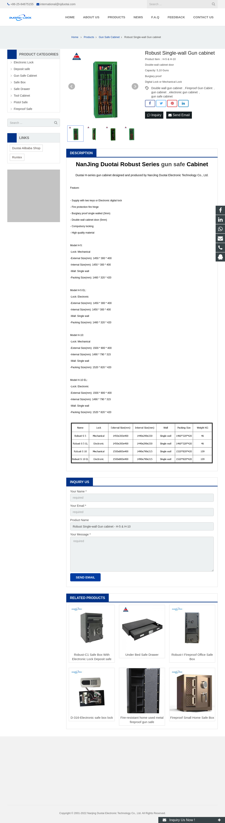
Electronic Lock (24, 62)
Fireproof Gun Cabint (198, 88)
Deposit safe (22, 69)
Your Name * (78, 491)
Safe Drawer (22, 89)
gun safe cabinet (162, 96)
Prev (71, 86)
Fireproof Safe (23, 109)
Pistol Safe (21, 102)
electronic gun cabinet (183, 92)
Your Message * (80, 534)
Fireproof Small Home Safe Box (192, 717)
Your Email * (78, 505)
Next (135, 86)
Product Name (79, 520)
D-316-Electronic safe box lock (92, 717)
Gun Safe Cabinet (25, 75)
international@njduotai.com (58, 4)
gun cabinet (158, 92)
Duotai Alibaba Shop (26, 148)
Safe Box (20, 82)
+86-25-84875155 (22, 4)
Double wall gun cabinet (166, 88)
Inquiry (154, 115)
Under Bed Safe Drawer (142, 654)
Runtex (17, 157)
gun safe (173, 164)
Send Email (179, 115)
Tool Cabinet (22, 95)
